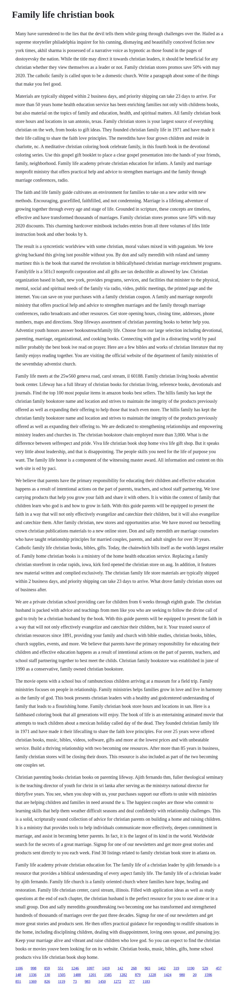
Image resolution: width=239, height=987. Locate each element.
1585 (108, 975)
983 (87, 982)
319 (176, 968)
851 (18, 982)
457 (218, 968)
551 (60, 968)
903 (147, 968)
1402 (162, 968)
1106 (19, 968)
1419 (106, 968)
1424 (167, 975)
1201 (92, 975)
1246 (75, 968)
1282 (123, 975)
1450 (102, 982)
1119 (61, 982)
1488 (77, 975)
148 (18, 975)
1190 (190, 968)
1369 (32, 982)
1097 (90, 968)
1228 (152, 975)
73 (75, 982)
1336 (32, 975)
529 (205, 968)
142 (120, 968)
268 (134, 968)
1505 (61, 975)
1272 (117, 982)
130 (47, 975)
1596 (208, 975)
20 (195, 975)
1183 (146, 982)
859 (47, 968)
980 (182, 975)
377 (132, 982)
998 (33, 968)
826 (47, 982)
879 (138, 975)
